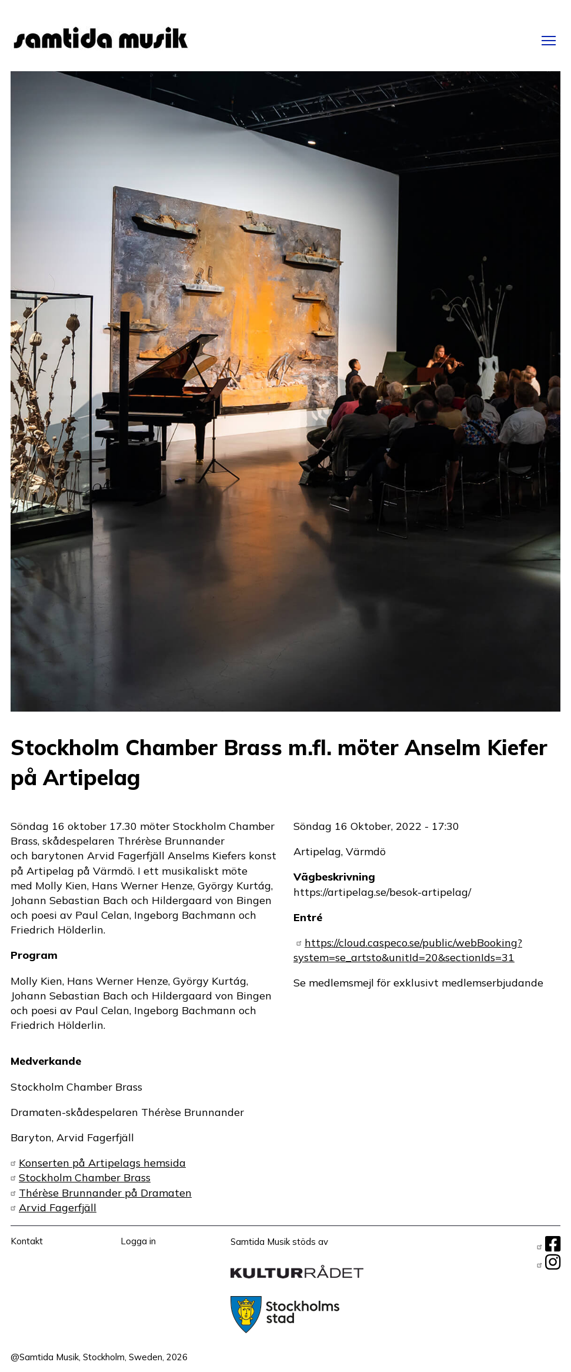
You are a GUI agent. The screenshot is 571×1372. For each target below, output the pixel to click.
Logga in (138, 1241)
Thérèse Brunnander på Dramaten (105, 1193)
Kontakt (27, 1241)
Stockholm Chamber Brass (85, 1177)
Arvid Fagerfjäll (57, 1207)
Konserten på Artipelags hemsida (102, 1163)
